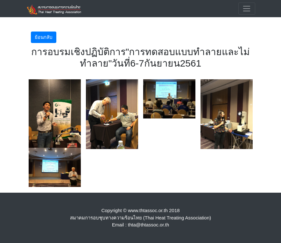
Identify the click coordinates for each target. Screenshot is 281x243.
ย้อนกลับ (44, 37)
